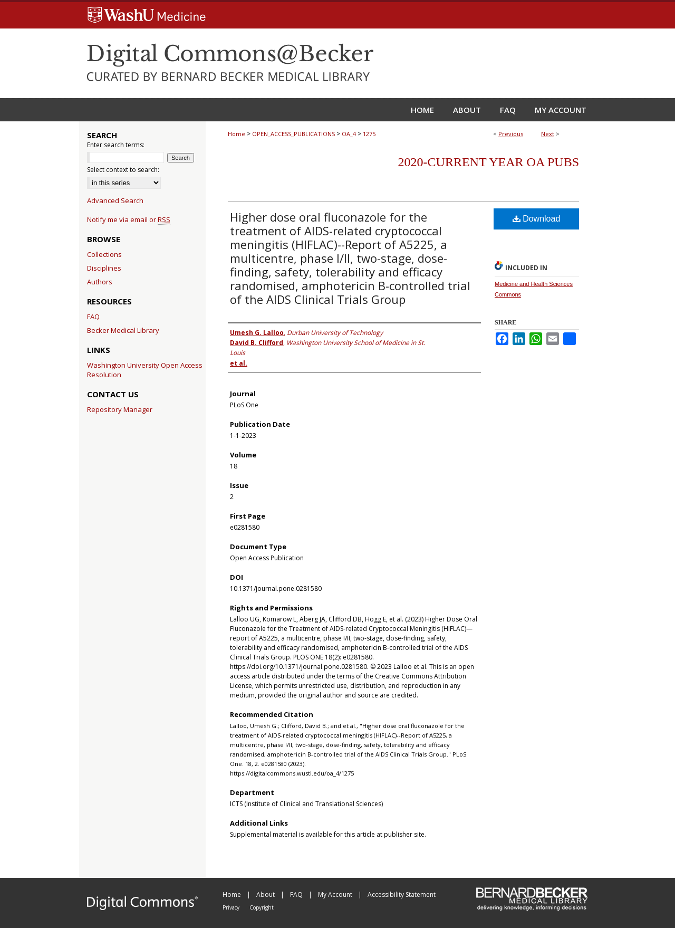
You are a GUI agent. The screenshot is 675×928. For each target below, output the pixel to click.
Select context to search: (123, 169)
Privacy (232, 907)
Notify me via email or (128, 219)
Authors (99, 281)
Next (547, 134)
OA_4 (349, 134)
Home (236, 134)
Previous (510, 134)
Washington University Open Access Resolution (144, 369)
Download (537, 218)
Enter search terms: (115, 144)
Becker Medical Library (123, 330)
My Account (336, 894)
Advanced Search (115, 200)
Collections (104, 254)
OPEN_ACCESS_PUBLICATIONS (293, 134)
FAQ (93, 316)
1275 (369, 134)
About (266, 894)
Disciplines (104, 268)
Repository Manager (119, 409)
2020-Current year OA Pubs (488, 162)
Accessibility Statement (402, 894)
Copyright (261, 907)
